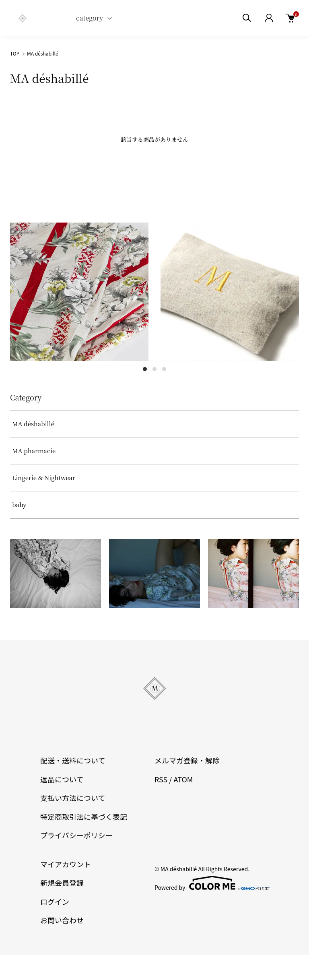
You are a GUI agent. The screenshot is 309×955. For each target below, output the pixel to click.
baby (19, 504)
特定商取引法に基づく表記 (83, 816)
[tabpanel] (79, 292)
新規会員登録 (62, 882)
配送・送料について (72, 760)
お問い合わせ (62, 920)
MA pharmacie (34, 450)
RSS (160, 779)
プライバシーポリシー (76, 835)
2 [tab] (154, 369)
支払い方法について (72, 797)
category (89, 18)
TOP (14, 53)
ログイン (54, 901)
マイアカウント (65, 864)
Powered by (211, 883)
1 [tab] (145, 369)
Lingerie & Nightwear (43, 477)
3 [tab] (164, 369)
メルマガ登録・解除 (187, 760)
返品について (61, 779)
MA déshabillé (42, 53)
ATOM (183, 779)
